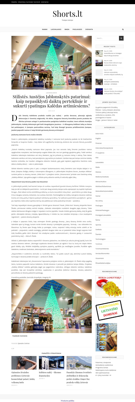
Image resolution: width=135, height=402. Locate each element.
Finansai (99, 143)
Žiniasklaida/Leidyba (103, 263)
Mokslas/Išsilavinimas (103, 186)
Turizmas (99, 244)
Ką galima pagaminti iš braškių (107, 107)
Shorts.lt (67, 13)
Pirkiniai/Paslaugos (102, 210)
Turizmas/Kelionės (102, 249)
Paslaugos (77, 29)
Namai (45, 29)
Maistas (98, 172)
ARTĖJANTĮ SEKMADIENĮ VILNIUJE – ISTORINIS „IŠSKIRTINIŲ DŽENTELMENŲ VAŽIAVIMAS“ (113, 83)
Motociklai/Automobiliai (104, 191)
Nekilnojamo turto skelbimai (106, 370)
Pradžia (14, 2)
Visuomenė (100, 258)
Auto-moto (99, 134)
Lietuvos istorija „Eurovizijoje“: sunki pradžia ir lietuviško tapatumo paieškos (113, 92)
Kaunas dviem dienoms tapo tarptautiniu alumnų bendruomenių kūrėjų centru (113, 64)
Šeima (98, 220)
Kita (97, 157)
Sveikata (89, 29)
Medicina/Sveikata (102, 177)
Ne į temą (99, 201)
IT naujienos (100, 153)
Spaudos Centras (23, 343)
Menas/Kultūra (101, 181)
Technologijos (101, 239)
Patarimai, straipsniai (103, 362)
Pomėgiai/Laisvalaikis (103, 215)
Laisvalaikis (56, 29)
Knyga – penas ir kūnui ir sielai (106, 120)
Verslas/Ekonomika (102, 253)
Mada (67, 29)
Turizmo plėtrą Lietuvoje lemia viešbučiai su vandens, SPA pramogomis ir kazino (107, 115)
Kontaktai (45, 2)
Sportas (98, 225)
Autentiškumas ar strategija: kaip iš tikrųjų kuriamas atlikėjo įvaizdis (113, 54)
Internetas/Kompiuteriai (104, 148)
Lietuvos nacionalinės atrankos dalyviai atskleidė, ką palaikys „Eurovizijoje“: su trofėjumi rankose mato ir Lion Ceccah (113, 73)
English (98, 138)
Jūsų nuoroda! (103, 375)
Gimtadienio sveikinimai (104, 365)
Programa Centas (102, 367)
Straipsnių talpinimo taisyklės (29, 2)
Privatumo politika (67, 401)
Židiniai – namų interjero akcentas (108, 110)
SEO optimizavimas (102, 373)
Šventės (98, 234)
